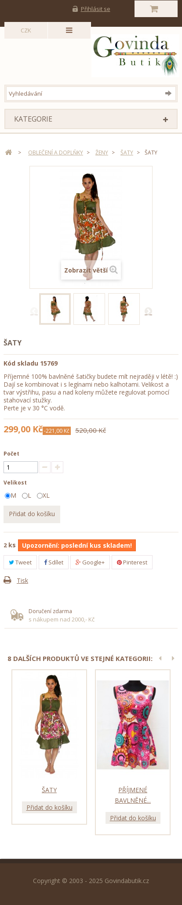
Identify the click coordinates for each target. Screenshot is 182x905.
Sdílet (53, 562)
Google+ (90, 562)
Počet (11, 453)
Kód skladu (21, 363)
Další (148, 310)
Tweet (20, 562)
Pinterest (132, 562)
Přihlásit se (95, 9)
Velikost (16, 482)
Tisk (22, 580)
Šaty (49, 790)
